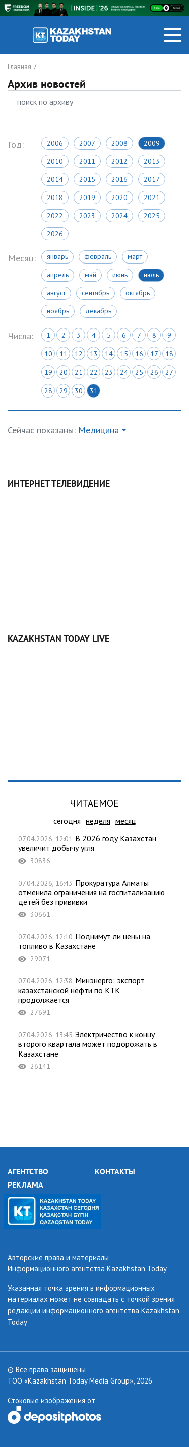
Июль (151, 274)
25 (139, 372)
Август (56, 292)
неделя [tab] (98, 821)
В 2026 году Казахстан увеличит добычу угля (94, 850)
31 (94, 391)
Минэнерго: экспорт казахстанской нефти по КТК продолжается (94, 996)
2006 (55, 143)
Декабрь (98, 310)
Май (90, 274)
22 (94, 372)
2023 (87, 215)
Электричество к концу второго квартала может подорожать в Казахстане (94, 1050)
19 (48, 372)
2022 (55, 215)
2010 (55, 161)
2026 (55, 233)
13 (94, 353)
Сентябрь (95, 292)
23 (109, 372)
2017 (152, 179)
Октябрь (137, 292)
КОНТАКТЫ (115, 1171)
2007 (87, 143)
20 (63, 372)
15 (124, 353)
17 (154, 353)
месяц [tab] (125, 821)
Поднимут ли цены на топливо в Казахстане (94, 947)
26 (154, 372)
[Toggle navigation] (172, 35)
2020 (119, 197)
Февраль (97, 256)
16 (139, 353)
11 (63, 353)
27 (169, 372)
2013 (152, 161)
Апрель (58, 274)
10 (48, 353)
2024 (119, 215)
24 (124, 372)
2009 (152, 143)
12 (79, 353)
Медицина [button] (98, 430)
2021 (152, 197)
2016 (119, 179)
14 (109, 353)
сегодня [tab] (67, 821)
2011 (87, 161)
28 (48, 391)
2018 (55, 197)
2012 (119, 161)
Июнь (120, 274)
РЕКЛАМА (25, 1184)
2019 (87, 197)
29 (63, 391)
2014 (55, 179)
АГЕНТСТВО (28, 1171)
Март (135, 256)
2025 (152, 215)
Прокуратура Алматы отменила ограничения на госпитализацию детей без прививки (94, 898)
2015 (87, 179)
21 (79, 372)
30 (79, 391)
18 (169, 353)
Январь (57, 256)
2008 (119, 143)
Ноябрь (58, 310)
